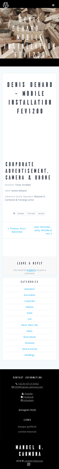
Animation (29, 288)
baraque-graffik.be (27, 426)
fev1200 (31, 213)
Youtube (27, 393)
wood (41, 213)
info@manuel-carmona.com (28, 386)
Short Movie (29, 336)
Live (30, 318)
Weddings (29, 354)
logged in (31, 270)
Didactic (29, 306)
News (29, 330)
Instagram (27, 400)
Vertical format (29, 348)
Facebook (27, 396)
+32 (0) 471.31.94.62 (28, 383)
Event (29, 312)
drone (21, 213)
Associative (29, 294)
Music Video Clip (29, 324)
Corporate (29, 300)
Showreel (29, 342)
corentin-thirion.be (27, 431)
